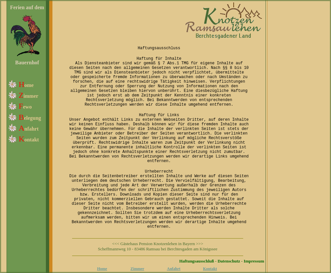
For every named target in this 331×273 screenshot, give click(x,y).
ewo (27, 107)
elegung (32, 118)
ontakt (31, 139)
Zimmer (137, 268)
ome (28, 85)
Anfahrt (173, 268)
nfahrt (31, 129)
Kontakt (210, 268)
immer (31, 96)
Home (102, 268)
